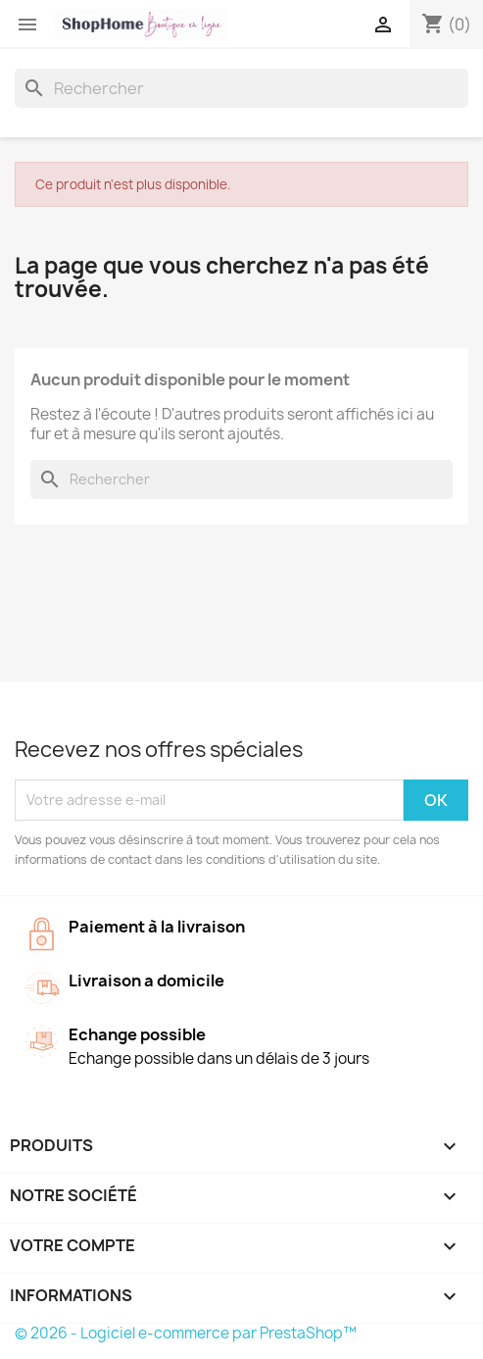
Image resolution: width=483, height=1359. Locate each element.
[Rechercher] (241, 88)
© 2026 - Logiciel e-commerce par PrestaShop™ (186, 1333)
